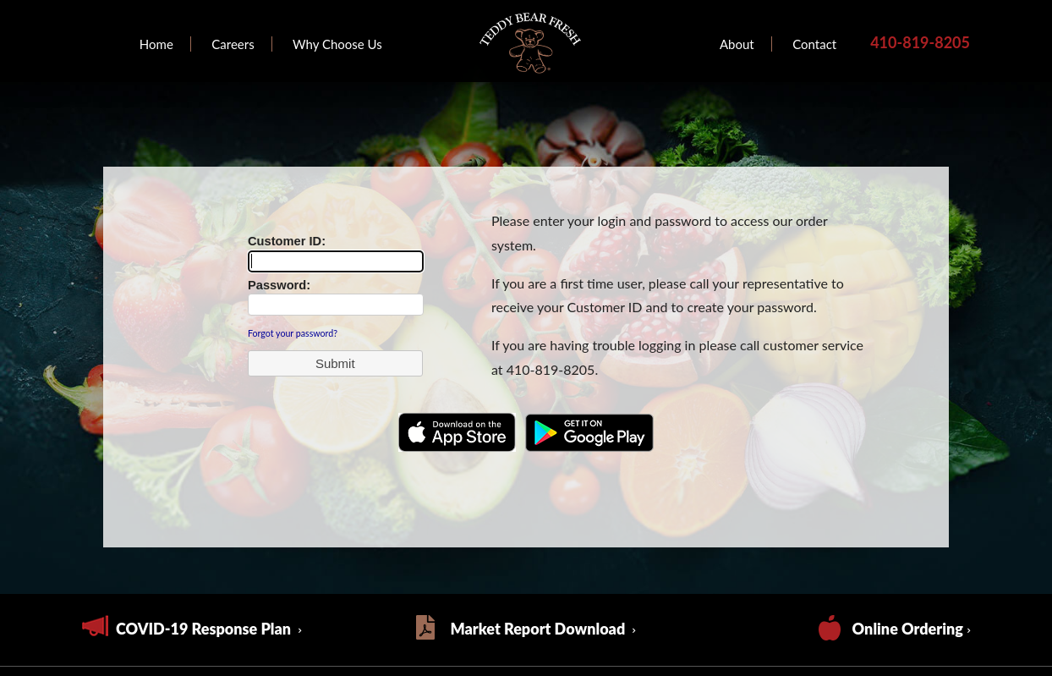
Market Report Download (539, 628)
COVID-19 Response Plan (205, 628)
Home (156, 44)
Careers (232, 44)
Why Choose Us (337, 44)
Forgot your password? (292, 332)
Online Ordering (907, 628)
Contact (814, 44)
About (737, 44)
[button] (335, 363)
